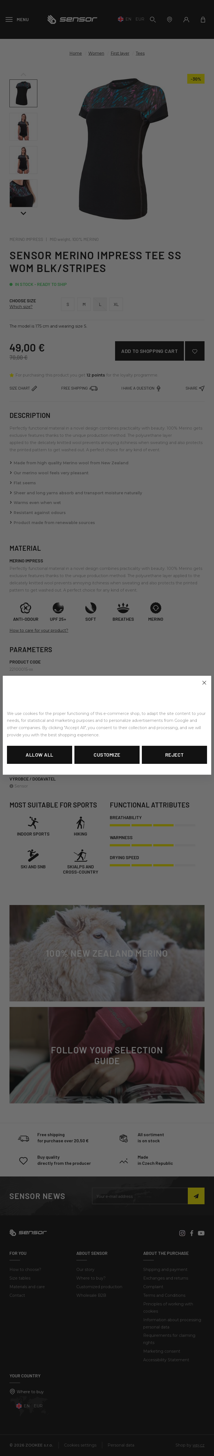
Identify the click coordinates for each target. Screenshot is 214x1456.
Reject (174, 755)
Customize (107, 755)
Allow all (40, 755)
